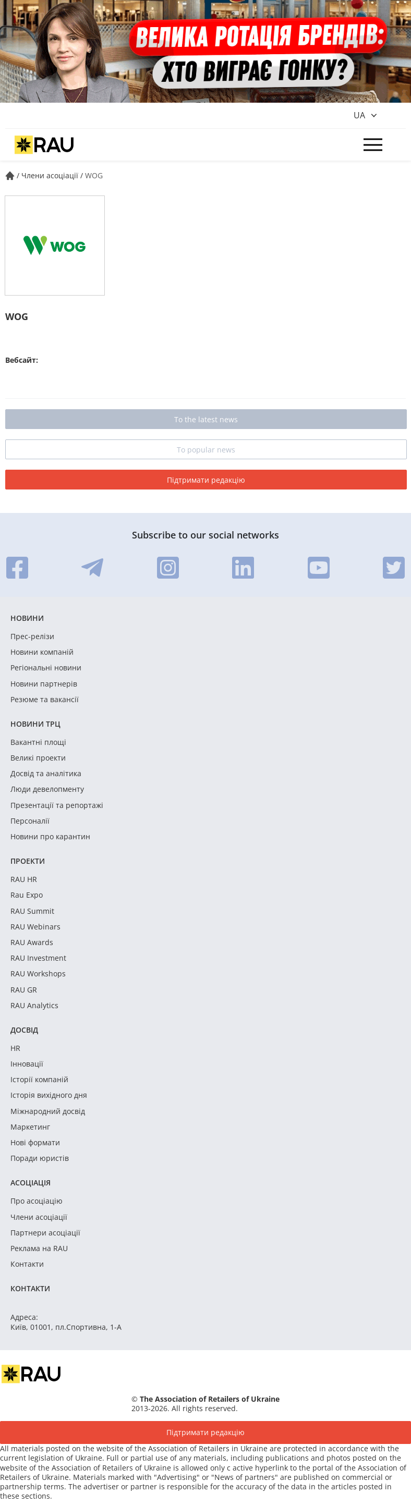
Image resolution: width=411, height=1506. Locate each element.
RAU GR (23, 990)
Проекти (27, 861)
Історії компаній (39, 1079)
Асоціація (30, 1182)
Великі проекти (38, 758)
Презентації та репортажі (56, 805)
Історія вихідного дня (48, 1095)
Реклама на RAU (39, 1248)
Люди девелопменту (47, 789)
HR (15, 1048)
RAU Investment (38, 958)
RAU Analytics (34, 1005)
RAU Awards (31, 942)
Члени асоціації (38, 1217)
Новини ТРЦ (35, 724)
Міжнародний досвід (47, 1111)
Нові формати (35, 1142)
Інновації (26, 1064)
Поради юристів (39, 1158)
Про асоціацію (36, 1201)
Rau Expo (26, 895)
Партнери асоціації (45, 1233)
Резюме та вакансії (44, 699)
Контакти (27, 1264)
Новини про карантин (50, 836)
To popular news (206, 450)
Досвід (24, 1030)
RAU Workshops (38, 973)
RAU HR (23, 879)
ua (359, 115)
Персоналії (30, 821)
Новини (27, 618)
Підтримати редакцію (206, 480)
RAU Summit (32, 911)
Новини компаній (42, 652)
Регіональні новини (45, 667)
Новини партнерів (43, 684)
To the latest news (206, 419)
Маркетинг (30, 1127)
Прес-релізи (32, 636)
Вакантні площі (38, 742)
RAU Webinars (35, 927)
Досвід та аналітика (45, 773)
